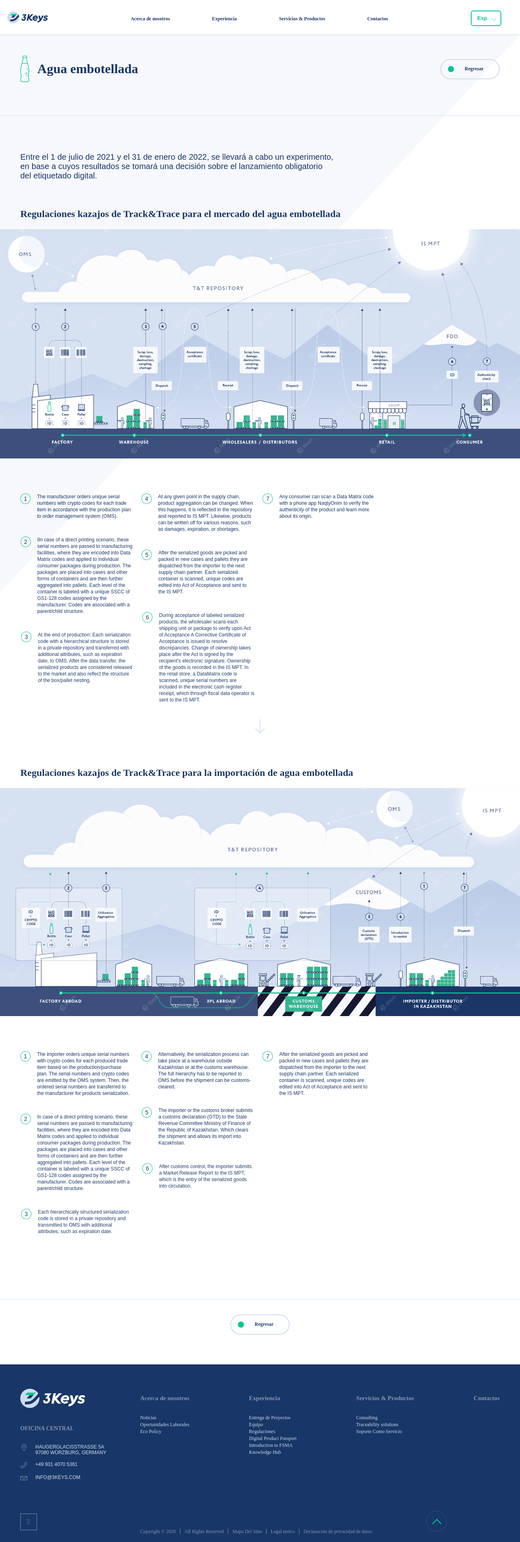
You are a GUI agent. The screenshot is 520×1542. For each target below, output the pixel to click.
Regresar (462, 69)
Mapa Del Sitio (247, 1531)
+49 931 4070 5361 (56, 1464)
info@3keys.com (57, 1477)
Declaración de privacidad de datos (337, 1531)
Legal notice (283, 1531)
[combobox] (486, 18)
